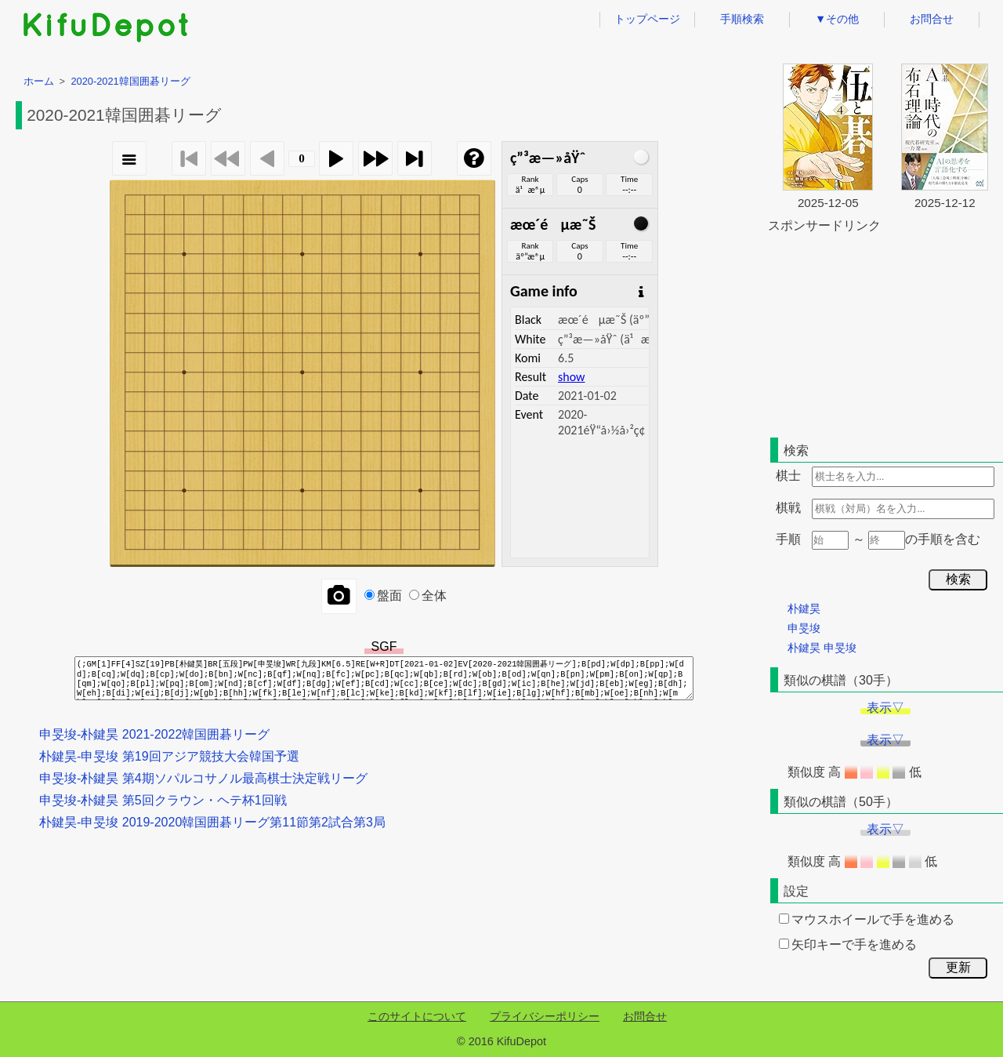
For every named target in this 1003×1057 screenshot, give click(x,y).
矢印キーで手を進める (848, 944)
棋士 (788, 475)
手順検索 (742, 19)
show (571, 376)
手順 (788, 539)
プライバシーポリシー (544, 1016)
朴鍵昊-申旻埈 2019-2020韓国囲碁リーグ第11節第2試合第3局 (212, 822)
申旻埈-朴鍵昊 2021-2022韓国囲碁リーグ (154, 734)
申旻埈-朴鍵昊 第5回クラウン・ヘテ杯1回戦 (163, 800)
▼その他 (837, 19)
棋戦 (788, 507)
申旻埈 (804, 628)
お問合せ (932, 19)
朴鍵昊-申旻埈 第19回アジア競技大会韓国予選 (169, 756)
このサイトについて (417, 1016)
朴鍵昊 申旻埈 (822, 647)
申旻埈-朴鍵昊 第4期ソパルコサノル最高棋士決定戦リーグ (203, 778)
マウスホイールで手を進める (866, 919)
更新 (958, 967)
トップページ (647, 19)
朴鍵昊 (804, 608)
